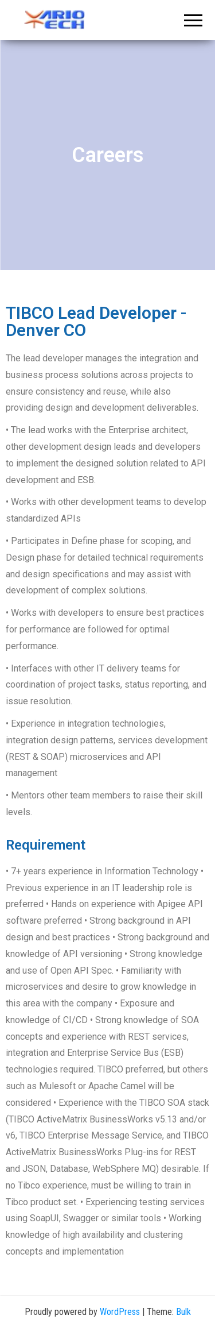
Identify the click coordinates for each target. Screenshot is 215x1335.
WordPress (120, 1311)
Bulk (183, 1311)
